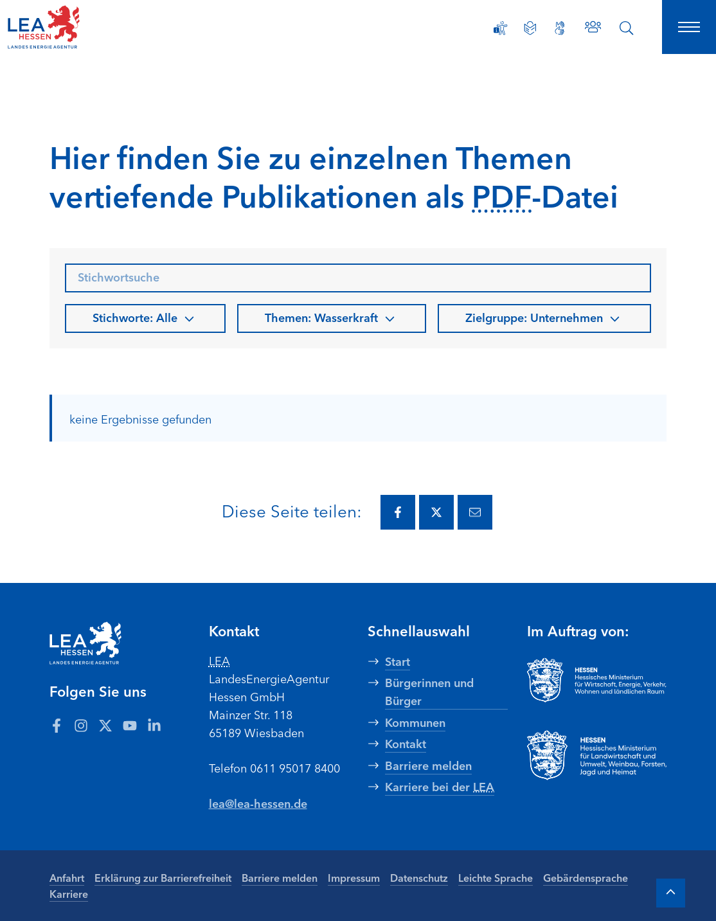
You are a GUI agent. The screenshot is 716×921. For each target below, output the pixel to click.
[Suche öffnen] (626, 28)
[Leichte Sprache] (530, 28)
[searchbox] (358, 278)
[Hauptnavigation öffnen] (689, 27)
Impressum (354, 877)
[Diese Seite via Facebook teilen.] (398, 512)
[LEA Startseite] (72, 27)
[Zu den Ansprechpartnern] (593, 26)
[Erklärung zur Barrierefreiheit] (500, 28)
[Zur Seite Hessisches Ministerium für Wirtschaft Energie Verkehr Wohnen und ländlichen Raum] (597, 680)
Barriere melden (280, 877)
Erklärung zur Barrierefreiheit (162, 877)
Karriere (68, 893)
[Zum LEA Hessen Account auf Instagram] (81, 725)
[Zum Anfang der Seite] (670, 893)
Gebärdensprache (585, 877)
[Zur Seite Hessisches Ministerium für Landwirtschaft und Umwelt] (597, 755)
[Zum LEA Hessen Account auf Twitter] (105, 725)
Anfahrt (66, 877)
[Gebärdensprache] (560, 28)
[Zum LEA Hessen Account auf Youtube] (130, 725)
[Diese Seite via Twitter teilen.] (436, 512)
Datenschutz (419, 877)
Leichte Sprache (495, 877)
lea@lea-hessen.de (258, 802)
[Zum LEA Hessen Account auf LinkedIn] (154, 725)
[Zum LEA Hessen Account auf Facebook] (56, 725)
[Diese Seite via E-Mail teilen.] (475, 512)
